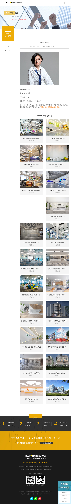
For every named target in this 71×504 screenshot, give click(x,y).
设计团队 (7, 47)
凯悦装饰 (14, 3)
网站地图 (23, 494)
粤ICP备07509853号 (45, 494)
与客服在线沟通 (46, 443)
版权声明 (29, 494)
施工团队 (7, 50)
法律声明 (35, 494)
